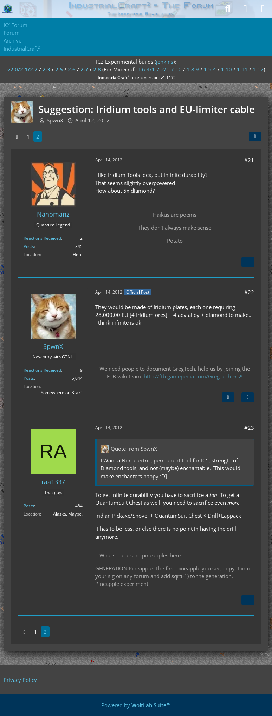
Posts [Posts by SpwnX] (29, 378)
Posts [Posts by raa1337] (29, 506)
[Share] (255, 136)
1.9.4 (210, 69)
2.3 (46, 69)
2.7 (84, 69)
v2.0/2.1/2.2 (22, 69)
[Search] (228, 9)
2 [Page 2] (37, 136)
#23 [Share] (249, 427)
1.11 (242, 69)
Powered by (136, 705)
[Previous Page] (17, 136)
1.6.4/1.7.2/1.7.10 (159, 69)
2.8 (97, 69)
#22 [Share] (249, 292)
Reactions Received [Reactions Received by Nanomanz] (42, 238)
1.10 (226, 69)
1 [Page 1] (28, 136)
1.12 (258, 69)
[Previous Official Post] (228, 397)
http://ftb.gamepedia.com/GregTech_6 (190, 376)
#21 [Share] (249, 160)
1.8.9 (193, 69)
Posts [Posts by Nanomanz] (29, 246)
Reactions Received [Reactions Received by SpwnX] (42, 370)
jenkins (164, 61)
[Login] (245, 9)
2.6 (72, 69)
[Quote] (247, 262)
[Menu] (263, 9)
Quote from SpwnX (134, 448)
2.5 (59, 69)
